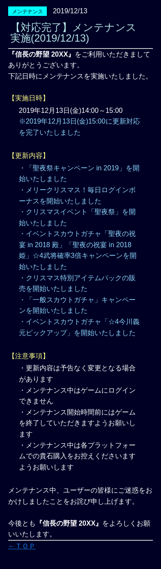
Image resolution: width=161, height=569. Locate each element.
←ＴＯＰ (22, 546)
